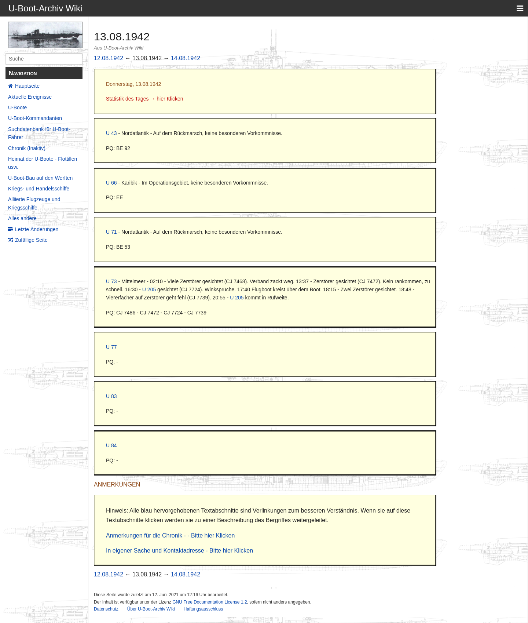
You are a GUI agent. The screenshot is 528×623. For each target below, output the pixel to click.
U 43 (111, 133)
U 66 (111, 183)
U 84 (111, 445)
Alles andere (22, 218)
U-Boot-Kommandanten (35, 118)
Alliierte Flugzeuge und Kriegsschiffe (34, 203)
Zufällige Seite (31, 240)
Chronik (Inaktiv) (26, 148)
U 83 (111, 396)
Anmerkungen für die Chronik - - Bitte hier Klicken (170, 535)
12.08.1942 (108, 58)
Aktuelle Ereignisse (30, 97)
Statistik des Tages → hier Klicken (144, 99)
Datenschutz (106, 609)
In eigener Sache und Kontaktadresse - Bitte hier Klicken (179, 550)
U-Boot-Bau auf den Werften (40, 178)
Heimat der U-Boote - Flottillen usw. (42, 163)
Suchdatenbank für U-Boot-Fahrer (39, 133)
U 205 (149, 289)
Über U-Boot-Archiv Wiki (151, 609)
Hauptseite (27, 86)
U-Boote (17, 107)
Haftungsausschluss (203, 609)
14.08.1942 (185, 58)
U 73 (111, 281)
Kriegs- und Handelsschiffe (38, 189)
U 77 (111, 347)
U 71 (111, 232)
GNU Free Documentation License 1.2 (209, 602)
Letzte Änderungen (36, 229)
